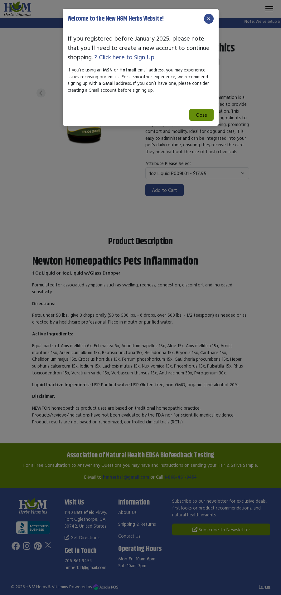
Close (201, 115)
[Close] (208, 19)
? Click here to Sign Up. (125, 57)
